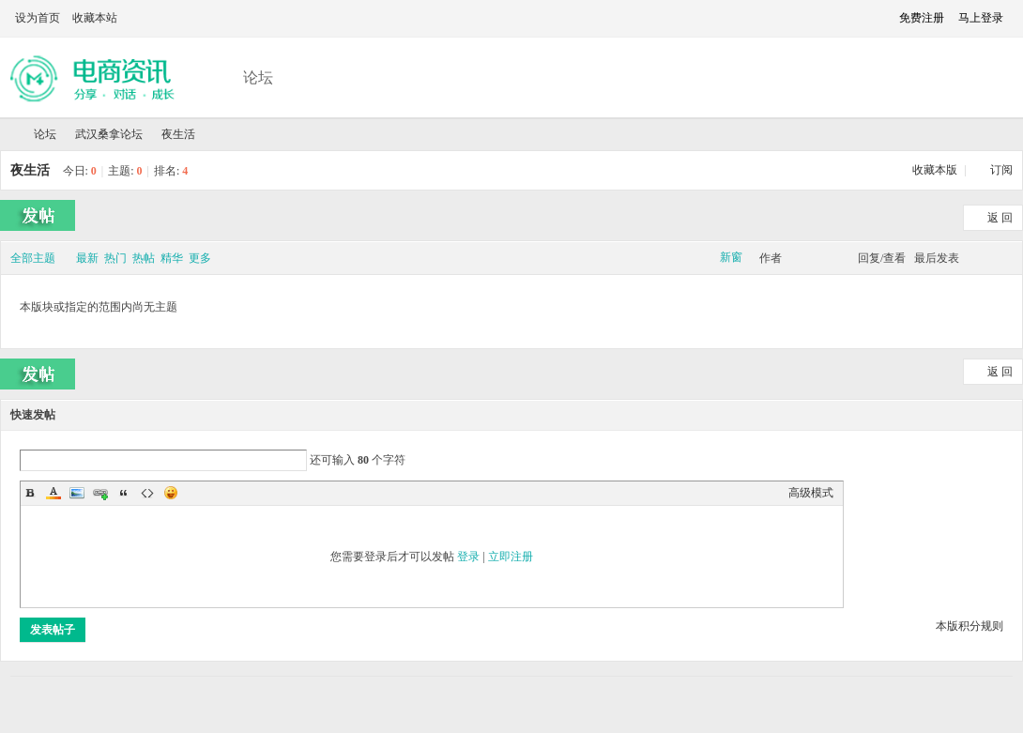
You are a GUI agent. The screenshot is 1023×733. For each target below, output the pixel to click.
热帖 (143, 258)
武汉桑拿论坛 (109, 134)
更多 (200, 258)
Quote (124, 492)
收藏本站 (94, 17)
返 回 (1000, 217)
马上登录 (980, 17)
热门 (115, 258)
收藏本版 (936, 169)
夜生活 (178, 134)
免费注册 (921, 17)
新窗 (731, 257)
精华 (171, 258)
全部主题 (32, 258)
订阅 (1001, 169)
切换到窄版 (869, 17)
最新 (87, 258)
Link (100, 492)
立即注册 (510, 556)
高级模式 (810, 492)
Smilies (170, 492)
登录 (468, 556)
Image (77, 492)
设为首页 (37, 17)
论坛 (258, 77)
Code (147, 492)
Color (53, 492)
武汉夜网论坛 (7, 134)
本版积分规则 (969, 626)
